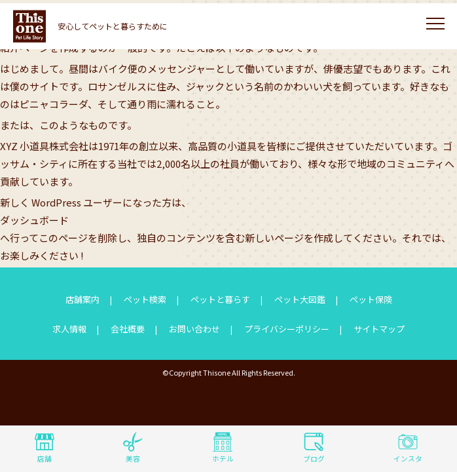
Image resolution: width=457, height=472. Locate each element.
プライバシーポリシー (286, 329)
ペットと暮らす (220, 299)
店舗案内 (82, 299)
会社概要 (128, 329)
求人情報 (69, 329)
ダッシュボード (34, 220)
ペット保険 (371, 299)
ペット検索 (145, 299)
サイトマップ (379, 329)
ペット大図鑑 (299, 299)
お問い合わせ (194, 329)
